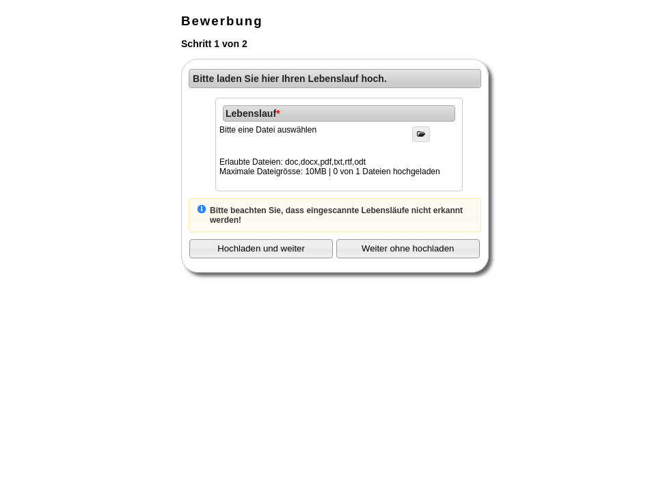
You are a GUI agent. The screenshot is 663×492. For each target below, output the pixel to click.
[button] (261, 248)
